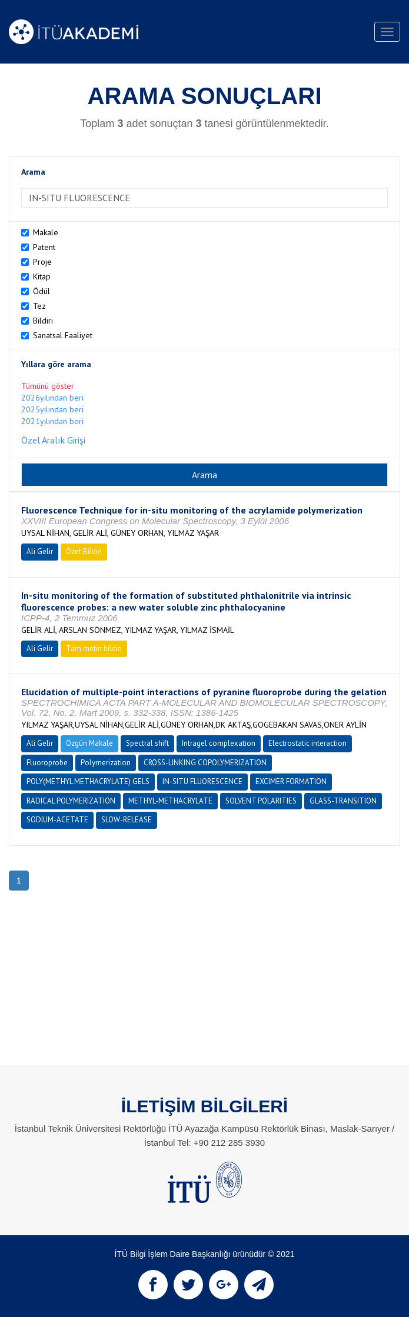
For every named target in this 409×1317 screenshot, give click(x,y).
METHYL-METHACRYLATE (170, 801)
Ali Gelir (39, 551)
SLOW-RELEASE (126, 820)
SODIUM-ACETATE (57, 820)
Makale (45, 232)
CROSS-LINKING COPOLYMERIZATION (205, 763)
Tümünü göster (47, 386)
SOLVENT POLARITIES (261, 801)
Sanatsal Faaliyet (62, 335)
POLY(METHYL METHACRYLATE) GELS (87, 781)
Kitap (42, 276)
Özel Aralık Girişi (53, 440)
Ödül (41, 291)
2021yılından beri (52, 421)
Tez (39, 306)
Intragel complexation (218, 743)
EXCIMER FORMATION (291, 781)
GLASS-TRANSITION (343, 801)
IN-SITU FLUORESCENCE (202, 781)
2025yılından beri (52, 409)
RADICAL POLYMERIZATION (70, 801)
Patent (44, 247)
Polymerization (106, 763)
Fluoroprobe (47, 763)
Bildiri (43, 320)
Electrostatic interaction (307, 743)
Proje (42, 261)
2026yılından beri (52, 397)
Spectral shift (147, 743)
